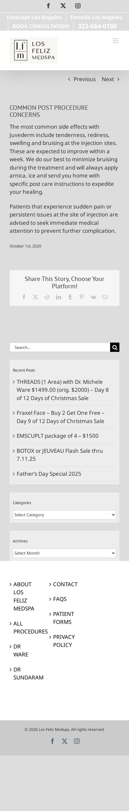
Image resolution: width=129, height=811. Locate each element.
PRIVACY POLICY (64, 641)
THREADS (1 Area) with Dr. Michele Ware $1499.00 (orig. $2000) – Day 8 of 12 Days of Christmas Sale (63, 390)
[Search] (114, 347)
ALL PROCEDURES (24, 627)
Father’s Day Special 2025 (49, 473)
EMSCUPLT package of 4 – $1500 (58, 435)
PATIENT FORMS (63, 618)
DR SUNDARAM (24, 673)
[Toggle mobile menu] (116, 40)
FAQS (60, 599)
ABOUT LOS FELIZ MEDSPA (23, 596)
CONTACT (64, 584)
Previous (85, 79)
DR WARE (20, 650)
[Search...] (60, 347)
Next (108, 79)
